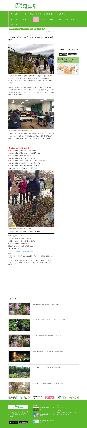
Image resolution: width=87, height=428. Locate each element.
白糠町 (73, 19)
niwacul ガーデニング (56, 19)
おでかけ (23, 19)
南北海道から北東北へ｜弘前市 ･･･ (47, 414)
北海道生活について (20, 14)
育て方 (31, 28)
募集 (43, 28)
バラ (35, 28)
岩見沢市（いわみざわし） (14, 28)
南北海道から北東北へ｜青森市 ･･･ (47, 408)
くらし (36, 19)
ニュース (69, 14)
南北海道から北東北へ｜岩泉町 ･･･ (47, 421)
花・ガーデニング (25, 28)
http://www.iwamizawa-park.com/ (25, 251)
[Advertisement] (31, 280)
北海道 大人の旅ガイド (34, 14)
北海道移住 (61, 14)
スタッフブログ (14, 19)
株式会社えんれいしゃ (63, 408)
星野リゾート (13, 24)
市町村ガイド (44, 19)
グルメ (30, 19)
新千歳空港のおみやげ (50, 14)
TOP (11, 14)
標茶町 (67, 19)
